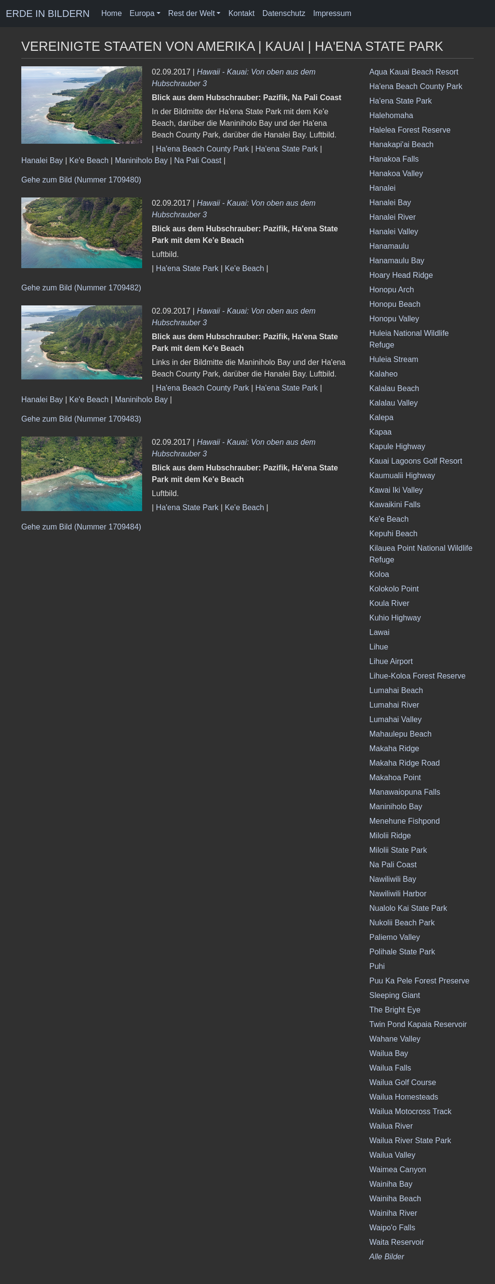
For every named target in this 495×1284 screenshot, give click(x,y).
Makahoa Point (395, 777)
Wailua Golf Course (402, 1082)
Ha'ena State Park (286, 149)
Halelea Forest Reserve (410, 130)
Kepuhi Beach (393, 533)
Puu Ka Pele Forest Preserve (419, 981)
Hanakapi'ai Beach (401, 144)
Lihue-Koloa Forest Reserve (417, 676)
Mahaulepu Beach (400, 734)
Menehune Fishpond (404, 821)
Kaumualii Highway (402, 475)
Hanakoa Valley (396, 173)
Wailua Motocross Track (410, 1111)
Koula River (389, 603)
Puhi (377, 966)
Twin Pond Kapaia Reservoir (418, 1024)
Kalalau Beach (394, 388)
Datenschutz (284, 13)
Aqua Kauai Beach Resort (413, 72)
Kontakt (241, 13)
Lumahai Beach (396, 690)
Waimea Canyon (397, 1169)
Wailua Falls (390, 1068)
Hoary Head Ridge (401, 275)
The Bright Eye (395, 1010)
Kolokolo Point (394, 589)
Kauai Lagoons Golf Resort (415, 461)
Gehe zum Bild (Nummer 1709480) (81, 180)
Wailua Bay (388, 1053)
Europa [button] (142, 13)
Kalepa (381, 417)
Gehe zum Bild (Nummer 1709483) (81, 419)
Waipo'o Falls (392, 1228)
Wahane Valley (395, 1039)
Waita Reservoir (396, 1242)
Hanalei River (392, 217)
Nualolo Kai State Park (408, 908)
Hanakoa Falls (394, 159)
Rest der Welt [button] (191, 13)
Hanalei (382, 188)
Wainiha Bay (390, 1184)
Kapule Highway (397, 446)
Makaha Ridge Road (404, 763)
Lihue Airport (391, 661)
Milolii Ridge (390, 835)
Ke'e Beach (88, 160)
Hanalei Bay (42, 160)
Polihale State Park (402, 952)
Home (111, 13)
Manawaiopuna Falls (404, 792)
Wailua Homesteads (403, 1097)
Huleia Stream (393, 359)
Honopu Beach (395, 304)
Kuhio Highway (395, 618)
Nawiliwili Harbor (397, 894)
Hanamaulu (389, 246)
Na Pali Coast (197, 160)
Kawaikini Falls (395, 504)
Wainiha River (393, 1213)
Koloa (379, 574)
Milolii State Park (398, 850)
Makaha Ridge (394, 748)
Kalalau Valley (393, 403)
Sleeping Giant (394, 995)
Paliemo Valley (394, 937)
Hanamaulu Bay (396, 261)
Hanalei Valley (393, 231)
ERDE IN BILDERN (47, 13)
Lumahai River (394, 705)
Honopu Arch (391, 290)
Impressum (332, 13)
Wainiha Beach (395, 1198)
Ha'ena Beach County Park (202, 149)
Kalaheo (383, 374)
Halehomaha (391, 115)
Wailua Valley (392, 1155)
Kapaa (380, 432)
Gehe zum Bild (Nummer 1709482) (81, 288)
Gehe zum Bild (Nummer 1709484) (81, 527)
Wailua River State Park (410, 1140)
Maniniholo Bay (141, 160)
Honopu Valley (394, 319)
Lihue (378, 647)
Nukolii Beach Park (402, 923)
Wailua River (391, 1126)
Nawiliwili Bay (392, 879)
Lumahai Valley (395, 719)
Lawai (379, 632)
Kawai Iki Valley (396, 490)
